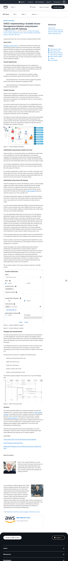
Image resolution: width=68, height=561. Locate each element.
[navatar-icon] (64, 2)
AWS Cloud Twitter (54, 51)
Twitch (51, 58)
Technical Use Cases (34, 512)
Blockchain (9, 512)
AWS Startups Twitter (54, 49)
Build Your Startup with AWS (55, 31)
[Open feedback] (66, 280)
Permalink (11, 34)
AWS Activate (51, 28)
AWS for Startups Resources (55, 29)
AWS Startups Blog (9, 20)
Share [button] (17, 34)
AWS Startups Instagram (55, 54)
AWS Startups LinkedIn (55, 56)
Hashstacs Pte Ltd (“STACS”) (11, 45)
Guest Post (16, 512)
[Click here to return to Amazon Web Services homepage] (5, 8)
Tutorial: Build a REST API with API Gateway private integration (20, 439)
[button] (65, 2)
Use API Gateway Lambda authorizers (13, 443)
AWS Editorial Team (10, 31)
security (21, 512)
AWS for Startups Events (54, 33)
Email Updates (53, 60)
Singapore (26, 512)
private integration (31, 191)
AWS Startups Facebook (55, 52)
